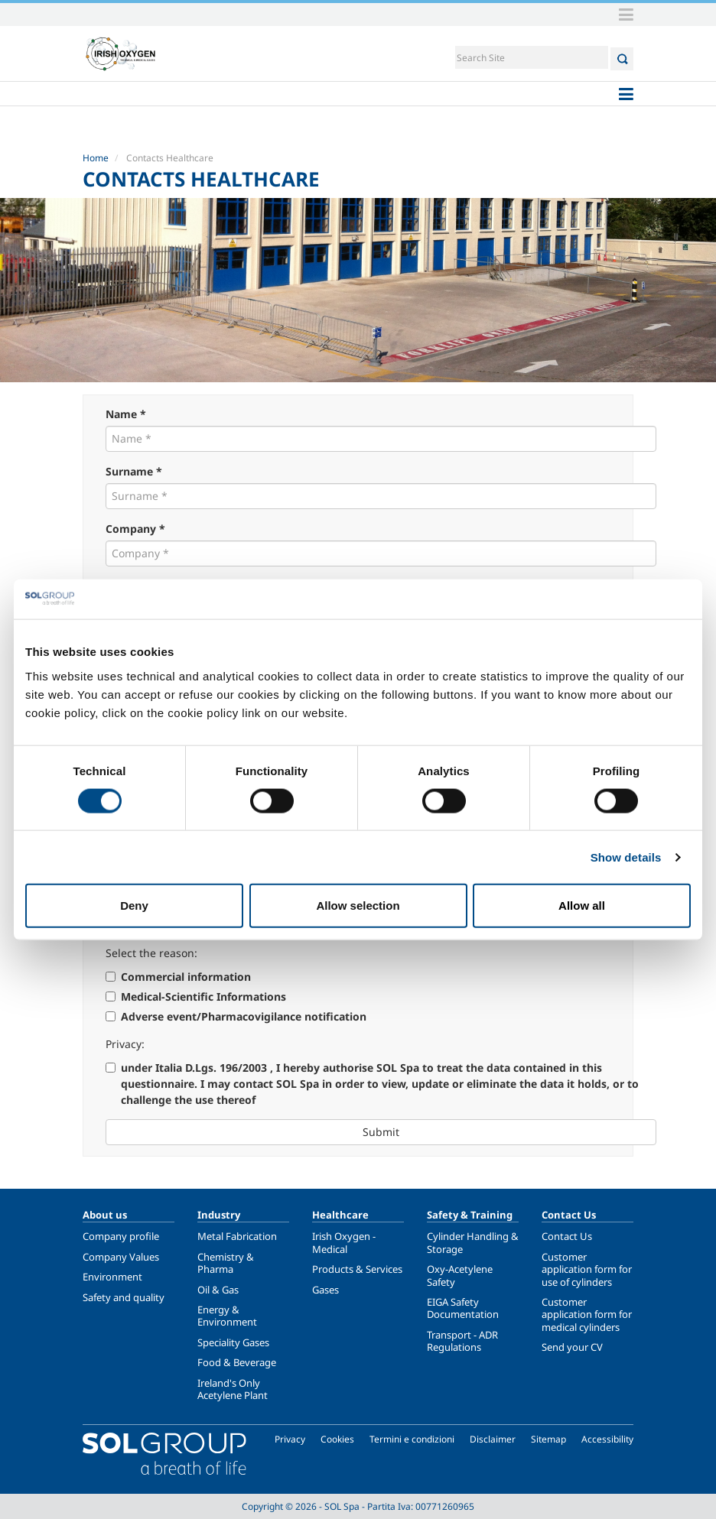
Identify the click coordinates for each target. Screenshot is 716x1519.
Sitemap (548, 1439)
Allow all (581, 905)
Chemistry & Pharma (225, 1263)
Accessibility (607, 1439)
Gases (325, 1290)
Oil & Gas (218, 1290)
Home (96, 157)
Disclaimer (493, 1439)
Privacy (290, 1439)
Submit (381, 1132)
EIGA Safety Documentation (463, 1308)
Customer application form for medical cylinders (587, 1314)
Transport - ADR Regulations (462, 1341)
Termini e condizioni (411, 1439)
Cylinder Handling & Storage (473, 1242)
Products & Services (357, 1269)
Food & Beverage (236, 1362)
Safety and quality (123, 1297)
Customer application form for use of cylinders (587, 1269)
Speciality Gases (233, 1342)
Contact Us (567, 1236)
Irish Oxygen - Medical (344, 1242)
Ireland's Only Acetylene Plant (232, 1389)
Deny (134, 905)
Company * (135, 528)
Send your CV (572, 1347)
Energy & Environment (227, 1316)
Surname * (134, 471)
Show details (626, 856)
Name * (126, 414)
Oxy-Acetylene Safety (460, 1275)
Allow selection (357, 905)
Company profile (121, 1236)
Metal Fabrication (237, 1236)
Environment (112, 1277)
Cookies (337, 1439)
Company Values (121, 1257)
